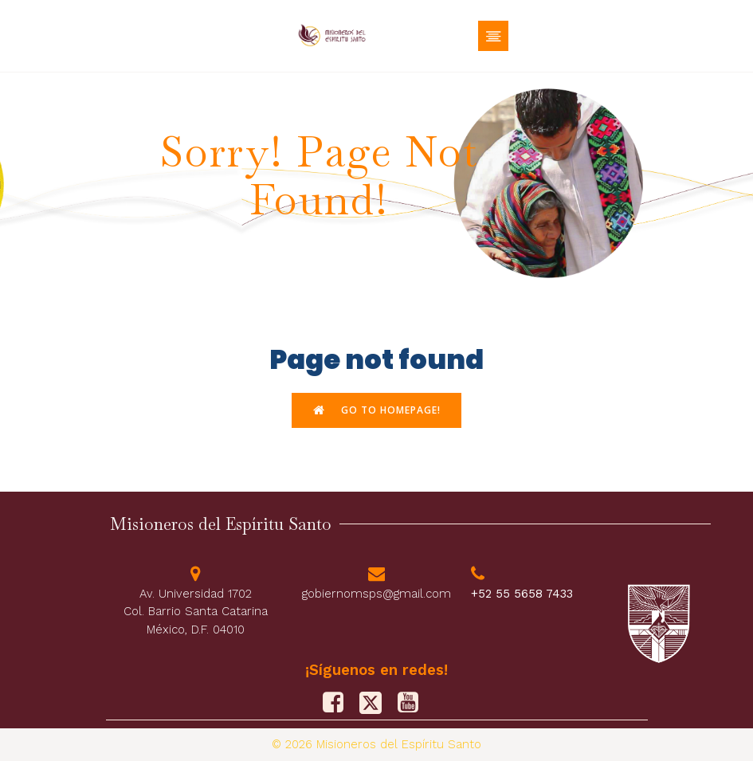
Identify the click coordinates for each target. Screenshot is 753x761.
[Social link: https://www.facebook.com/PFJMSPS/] (339, 703)
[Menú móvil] (493, 36)
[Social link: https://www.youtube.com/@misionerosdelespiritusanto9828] (414, 703)
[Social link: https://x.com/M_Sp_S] (376, 703)
